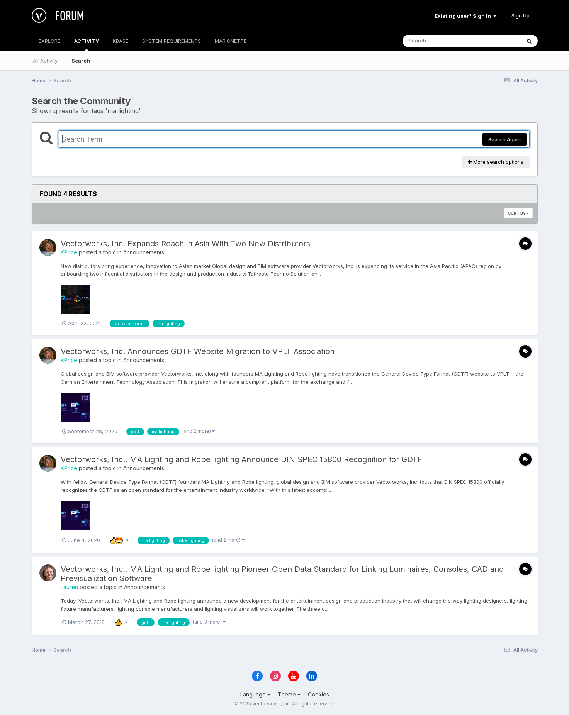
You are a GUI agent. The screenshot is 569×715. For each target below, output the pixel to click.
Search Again (504, 139)
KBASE (120, 41)
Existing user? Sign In (465, 16)
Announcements (143, 252)
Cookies (318, 694)
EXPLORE (49, 41)
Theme (289, 694)
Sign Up (520, 15)
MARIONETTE (230, 41)
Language (255, 694)
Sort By (518, 213)
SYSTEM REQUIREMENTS (171, 41)
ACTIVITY (86, 44)
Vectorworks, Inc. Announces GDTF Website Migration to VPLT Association (198, 351)
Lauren (69, 587)
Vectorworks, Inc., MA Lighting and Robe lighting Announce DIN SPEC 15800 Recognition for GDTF (241, 459)
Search (80, 61)
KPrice (69, 252)
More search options (495, 162)
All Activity (45, 61)
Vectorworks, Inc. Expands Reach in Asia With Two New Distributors (185, 243)
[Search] (441, 41)
